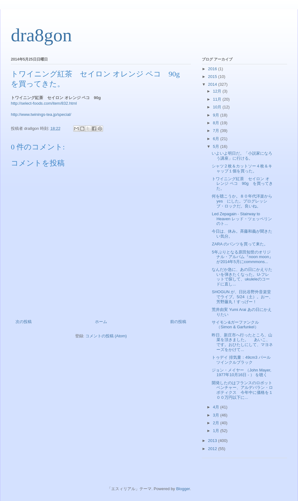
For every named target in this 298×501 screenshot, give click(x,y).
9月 (216, 115)
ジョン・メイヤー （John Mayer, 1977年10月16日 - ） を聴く (241, 372)
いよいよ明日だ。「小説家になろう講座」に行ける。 (242, 156)
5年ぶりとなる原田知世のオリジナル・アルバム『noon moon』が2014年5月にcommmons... (242, 257)
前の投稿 (178, 321)
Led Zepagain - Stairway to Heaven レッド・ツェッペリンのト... (242, 219)
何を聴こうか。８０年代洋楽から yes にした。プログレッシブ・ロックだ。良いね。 (244, 201)
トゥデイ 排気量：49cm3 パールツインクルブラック (241, 360)
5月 (216, 146)
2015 (213, 76)
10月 (218, 107)
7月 (216, 130)
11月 (218, 99)
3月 (216, 415)
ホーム (101, 321)
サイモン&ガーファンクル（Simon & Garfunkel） (235, 325)
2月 (216, 423)
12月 (218, 91)
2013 (213, 440)
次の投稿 (24, 321)
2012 (213, 448)
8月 (216, 123)
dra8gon (41, 35)
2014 (213, 84)
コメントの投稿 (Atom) (106, 336)
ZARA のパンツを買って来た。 (240, 244)
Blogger (183, 488)
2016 (213, 68)
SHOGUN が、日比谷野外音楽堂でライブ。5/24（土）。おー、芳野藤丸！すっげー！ (242, 296)
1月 (216, 430)
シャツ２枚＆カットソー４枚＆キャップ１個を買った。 (242, 168)
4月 (216, 407)
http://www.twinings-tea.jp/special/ (41, 114)
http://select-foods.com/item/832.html (44, 103)
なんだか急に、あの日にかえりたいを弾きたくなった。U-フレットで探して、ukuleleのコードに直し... (242, 276)
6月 (216, 138)
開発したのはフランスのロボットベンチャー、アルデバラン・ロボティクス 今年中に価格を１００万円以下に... (242, 390)
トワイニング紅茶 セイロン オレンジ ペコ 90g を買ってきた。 (242, 183)
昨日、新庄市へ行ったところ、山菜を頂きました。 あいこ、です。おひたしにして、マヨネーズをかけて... (242, 342)
